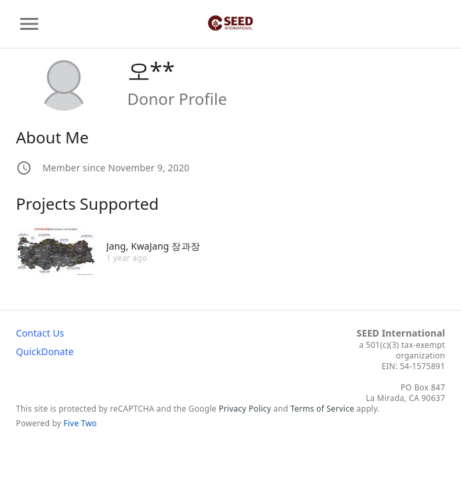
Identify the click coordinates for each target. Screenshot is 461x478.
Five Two (80, 423)
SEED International (401, 333)
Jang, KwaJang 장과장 (153, 246)
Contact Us (40, 333)
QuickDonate (45, 351)
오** (151, 70)
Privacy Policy (245, 408)
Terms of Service (322, 408)
